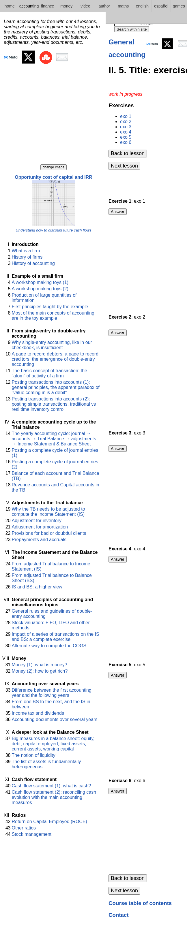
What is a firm (26, 250)
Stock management (31, 834)
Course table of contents (140, 903)
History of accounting (33, 263)
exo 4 (125, 131)
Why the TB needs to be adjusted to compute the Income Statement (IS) (48, 512)
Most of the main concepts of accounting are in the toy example (53, 316)
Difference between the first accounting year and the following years (51, 693)
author (104, 6)
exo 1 (125, 116)
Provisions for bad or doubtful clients (49, 533)
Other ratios (24, 827)
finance (47, 6)
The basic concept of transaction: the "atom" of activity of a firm (49, 373)
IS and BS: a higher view (37, 586)
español (161, 6)
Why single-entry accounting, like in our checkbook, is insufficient (52, 345)
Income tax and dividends (38, 713)
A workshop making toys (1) (40, 282)
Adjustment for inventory (36, 520)
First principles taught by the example (50, 306)
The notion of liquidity (33, 755)
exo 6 (125, 142)
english (142, 6)
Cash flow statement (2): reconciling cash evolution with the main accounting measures (54, 797)
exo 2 (125, 121)
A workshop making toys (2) (40, 288)
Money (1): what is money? (39, 664)
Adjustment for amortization (40, 526)
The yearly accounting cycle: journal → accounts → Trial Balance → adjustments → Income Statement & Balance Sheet (54, 438)
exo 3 (125, 126)
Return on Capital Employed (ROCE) (49, 821)
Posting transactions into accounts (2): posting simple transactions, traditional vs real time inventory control (54, 404)
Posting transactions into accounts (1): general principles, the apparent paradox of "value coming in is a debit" (55, 387)
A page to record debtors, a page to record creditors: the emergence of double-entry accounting (55, 359)
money (66, 6)
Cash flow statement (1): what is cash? (51, 785)
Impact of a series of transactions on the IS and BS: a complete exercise (55, 637)
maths (123, 6)
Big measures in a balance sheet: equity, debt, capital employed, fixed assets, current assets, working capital (53, 743)
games (179, 6)
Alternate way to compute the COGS (49, 645)
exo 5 (125, 137)
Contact (119, 915)
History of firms (27, 257)
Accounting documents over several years (54, 719)
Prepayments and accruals (39, 539)
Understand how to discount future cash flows (53, 230)
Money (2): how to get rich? (40, 671)
